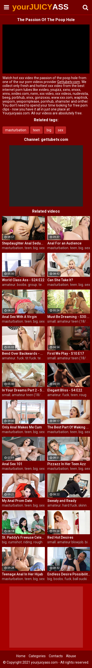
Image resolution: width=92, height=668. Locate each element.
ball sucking (82, 579)
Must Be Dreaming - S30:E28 (68, 317)
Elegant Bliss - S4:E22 (64, 390)
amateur (8, 285)
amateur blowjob (70, 542)
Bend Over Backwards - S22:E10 (23, 353)
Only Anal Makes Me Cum (22, 427)
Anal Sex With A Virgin (19, 317)
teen (36, 130)
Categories (37, 656)
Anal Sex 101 (12, 464)
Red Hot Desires (60, 537)
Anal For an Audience (64, 243)
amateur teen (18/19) (74, 321)
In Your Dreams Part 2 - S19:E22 (23, 390)
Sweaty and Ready (61, 501)
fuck (20, 358)
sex (60, 130)
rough (37, 542)
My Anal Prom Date (17, 501)
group (32, 285)
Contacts (56, 656)
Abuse (71, 656)
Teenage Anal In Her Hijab (22, 574)
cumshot (15, 542)
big (49, 130)
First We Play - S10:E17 (65, 353)
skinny (83, 505)
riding (27, 542)
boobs (21, 285)
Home (21, 656)
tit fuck (30, 358)
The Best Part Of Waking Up (68, 427)
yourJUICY (24, 6)
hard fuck (69, 505)
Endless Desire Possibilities (68, 574)
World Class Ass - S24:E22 (23, 280)
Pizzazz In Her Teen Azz (66, 464)
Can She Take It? (60, 280)
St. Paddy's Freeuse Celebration (23, 537)
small (51, 321)
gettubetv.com (54, 139)
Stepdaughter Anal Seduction (23, 243)
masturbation (15, 130)
